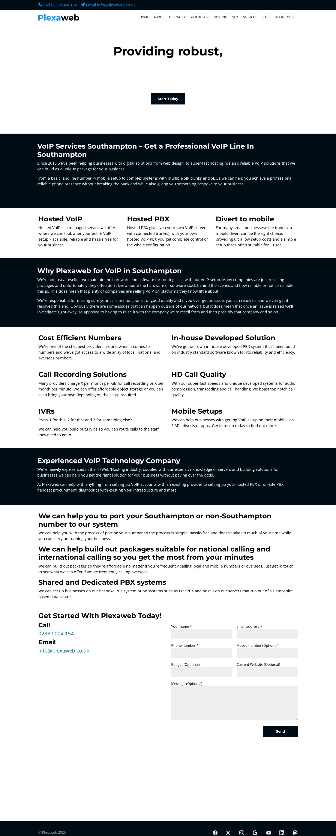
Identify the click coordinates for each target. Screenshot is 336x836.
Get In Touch (285, 17)
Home (144, 17)
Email (108, 4)
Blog (266, 17)
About (159, 17)
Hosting (220, 17)
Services (249, 17)
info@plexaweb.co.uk (63, 650)
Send (280, 731)
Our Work (177, 17)
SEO (235, 17)
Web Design (199, 17)
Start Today (168, 99)
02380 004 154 (56, 633)
